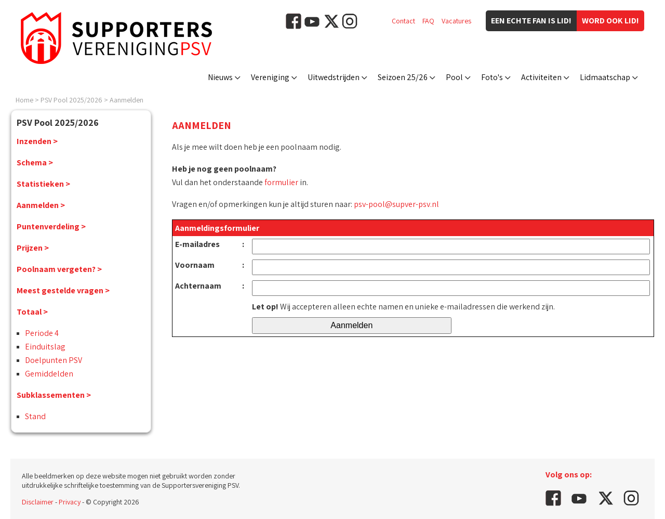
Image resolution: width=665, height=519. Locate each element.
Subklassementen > (54, 395)
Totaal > (32, 311)
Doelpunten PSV (53, 360)
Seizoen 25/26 (403, 77)
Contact (403, 20)
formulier (281, 182)
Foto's (492, 77)
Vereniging (270, 77)
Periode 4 (42, 333)
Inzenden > (37, 141)
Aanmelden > (41, 205)
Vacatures (456, 20)
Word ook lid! (610, 20)
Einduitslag (45, 346)
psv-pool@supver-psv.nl (396, 204)
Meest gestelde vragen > (63, 290)
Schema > (35, 162)
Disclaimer (38, 502)
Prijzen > (33, 247)
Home (24, 100)
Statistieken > (43, 183)
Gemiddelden (49, 373)
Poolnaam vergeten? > (59, 269)
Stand (35, 416)
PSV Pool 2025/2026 (71, 100)
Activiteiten (541, 77)
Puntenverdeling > (51, 226)
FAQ (428, 20)
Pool (454, 77)
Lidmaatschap (605, 77)
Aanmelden (126, 100)
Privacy (70, 502)
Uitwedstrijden (334, 77)
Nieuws (220, 77)
